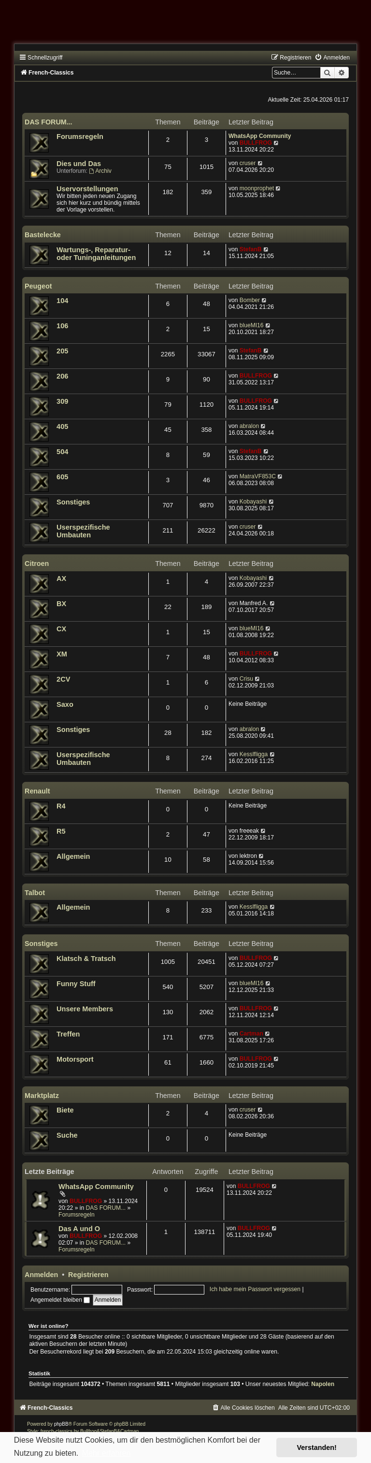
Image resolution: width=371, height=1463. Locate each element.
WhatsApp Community (259, 136)
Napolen (322, 1384)
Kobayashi (253, 501)
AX (61, 578)
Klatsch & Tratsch (86, 958)
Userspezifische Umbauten (83, 531)
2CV (63, 679)
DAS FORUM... (48, 122)
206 (62, 376)
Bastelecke (43, 235)
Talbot (35, 893)
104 (62, 301)
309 (62, 401)
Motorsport (75, 1059)
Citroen (37, 563)
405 (62, 426)
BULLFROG (256, 142)
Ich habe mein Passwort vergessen (255, 1289)
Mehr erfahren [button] (106, 1453)
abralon (249, 426)
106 (62, 326)
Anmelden (41, 1275)
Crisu (246, 678)
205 (62, 351)
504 (62, 452)
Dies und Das (79, 164)
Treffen (68, 1034)
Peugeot (38, 286)
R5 (61, 831)
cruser (248, 163)
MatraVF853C (258, 476)
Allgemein (73, 856)
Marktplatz (42, 1095)
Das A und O (79, 1229)
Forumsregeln (80, 136)
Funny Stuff (76, 984)
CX (61, 629)
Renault (37, 791)
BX (61, 604)
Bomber (250, 300)
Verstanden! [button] (317, 1447)
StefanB (251, 249)
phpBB (61, 1424)
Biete (65, 1110)
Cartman (251, 1033)
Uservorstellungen (87, 189)
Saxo (65, 704)
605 (62, 477)
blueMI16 (252, 325)
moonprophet (257, 188)
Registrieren (88, 1275)
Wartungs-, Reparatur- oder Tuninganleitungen (96, 253)
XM (62, 654)
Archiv (100, 171)
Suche (67, 1135)
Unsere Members (85, 1009)
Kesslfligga (254, 754)
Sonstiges (73, 502)
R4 (61, 806)
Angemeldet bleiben (60, 1299)
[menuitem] (331, 57)
